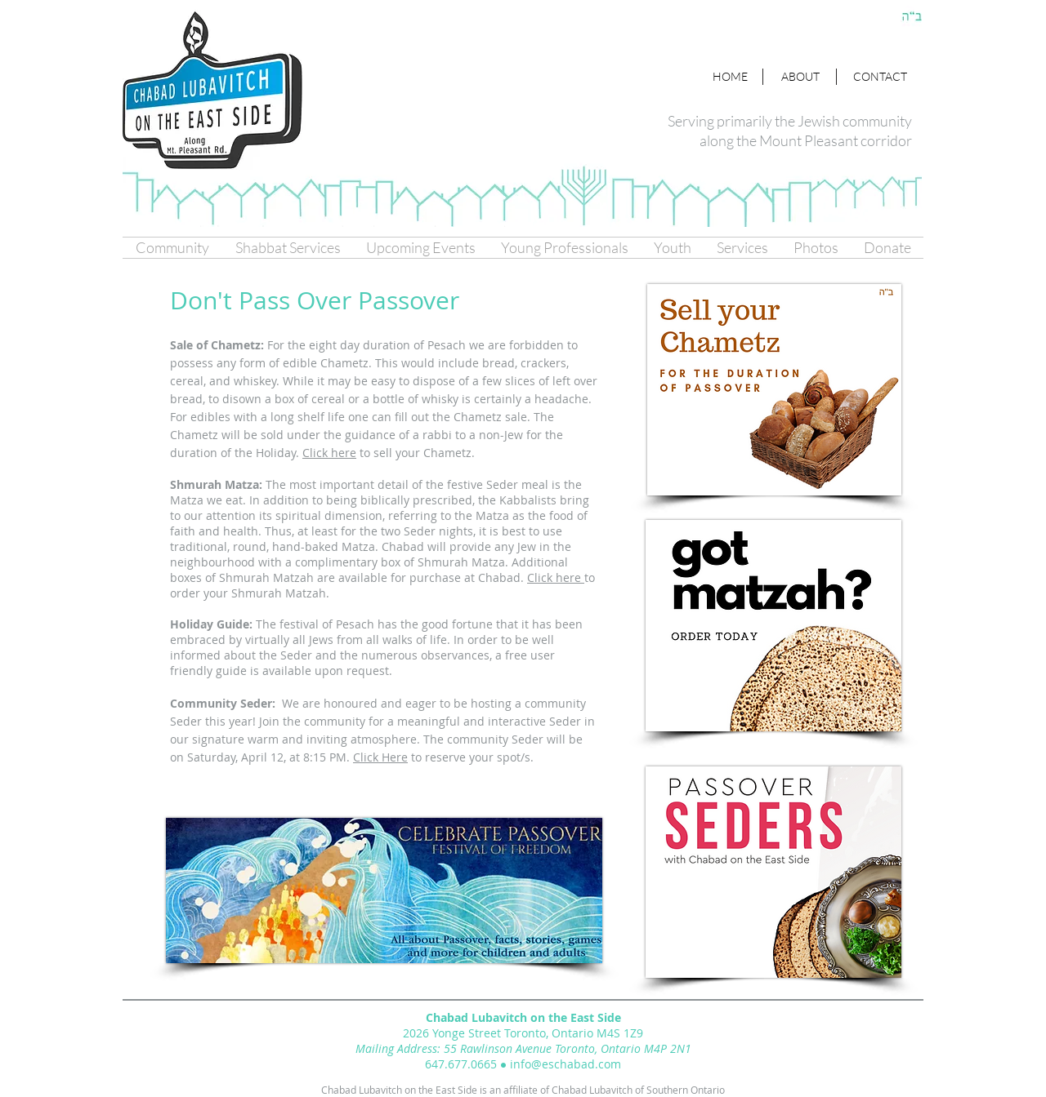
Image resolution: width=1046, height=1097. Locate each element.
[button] (172, 248)
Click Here (380, 757)
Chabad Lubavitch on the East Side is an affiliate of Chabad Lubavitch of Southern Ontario (523, 1089)
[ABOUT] (800, 76)
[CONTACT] (880, 76)
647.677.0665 (461, 1064)
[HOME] (729, 76)
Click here (555, 577)
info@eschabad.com (565, 1064)
